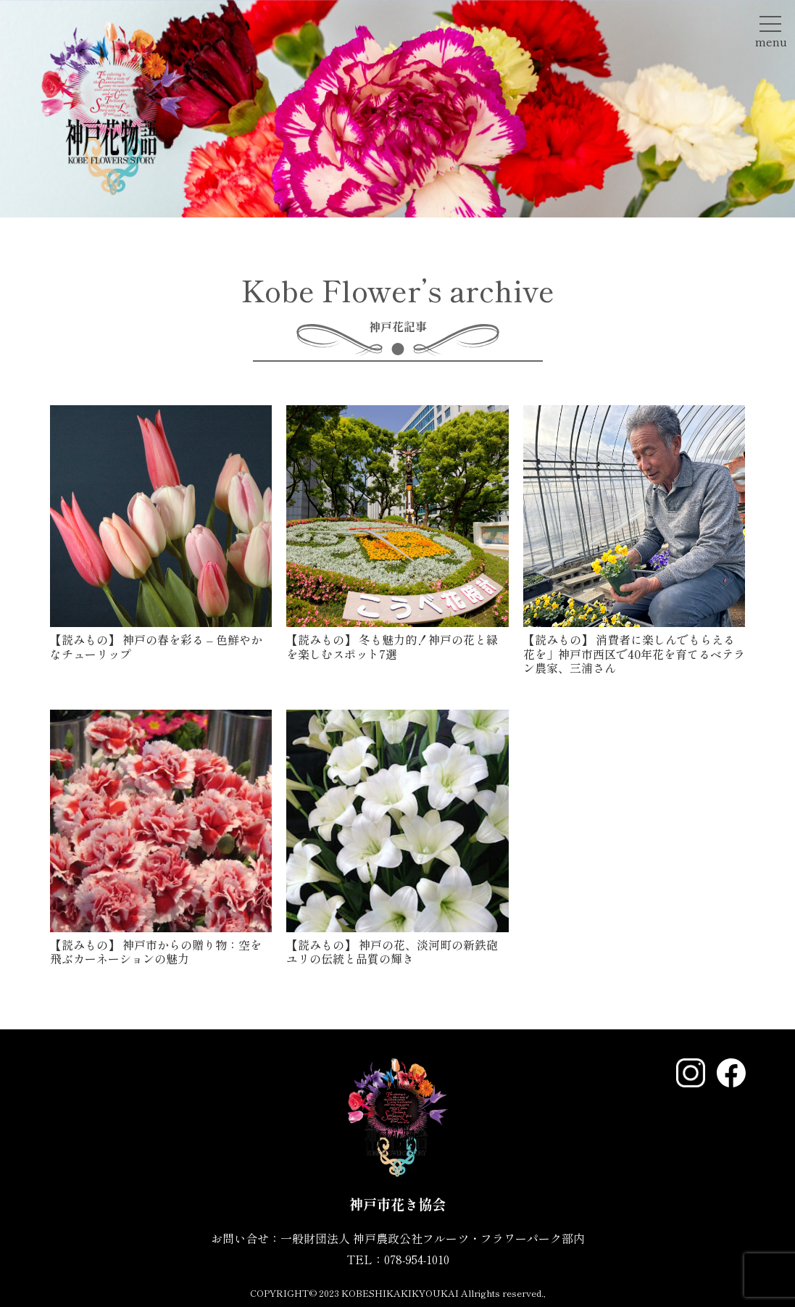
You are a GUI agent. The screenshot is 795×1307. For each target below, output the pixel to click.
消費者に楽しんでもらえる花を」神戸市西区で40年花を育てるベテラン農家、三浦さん (634, 653)
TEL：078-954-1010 (397, 1259)
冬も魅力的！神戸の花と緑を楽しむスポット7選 (392, 646)
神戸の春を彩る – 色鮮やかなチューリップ (156, 646)
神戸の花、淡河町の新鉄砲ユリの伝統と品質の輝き (392, 951)
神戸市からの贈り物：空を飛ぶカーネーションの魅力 (156, 951)
